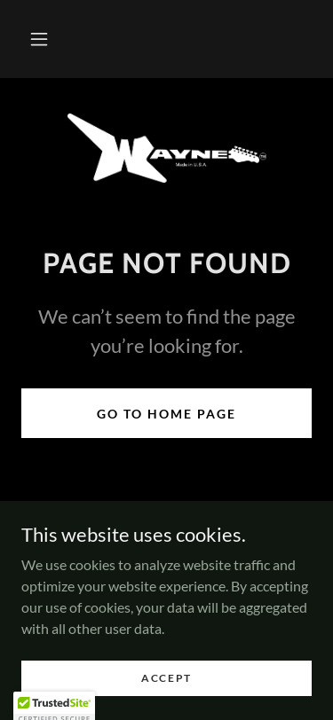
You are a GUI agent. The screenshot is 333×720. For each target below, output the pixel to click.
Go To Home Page (166, 413)
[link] (166, 148)
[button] (39, 39)
